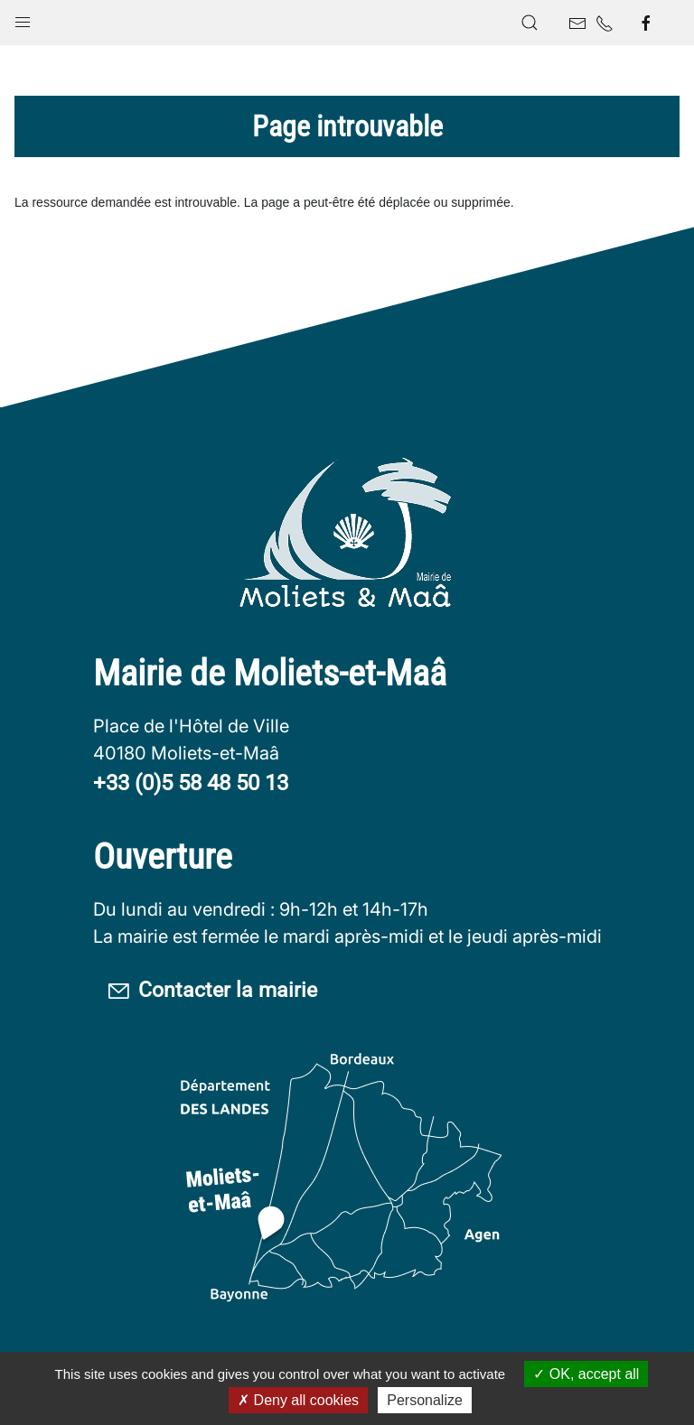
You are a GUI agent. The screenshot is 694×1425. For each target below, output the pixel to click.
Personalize (425, 1400)
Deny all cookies (298, 1400)
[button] (23, 18)
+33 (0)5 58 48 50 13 (190, 783)
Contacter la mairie (216, 992)
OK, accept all (586, 1374)
